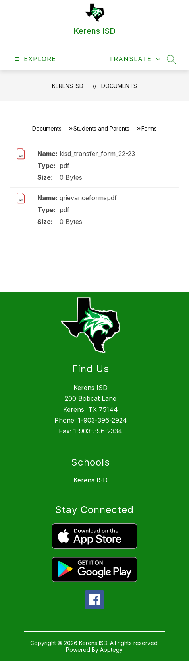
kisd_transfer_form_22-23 (97, 154)
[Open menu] (34, 59)
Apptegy (111, 649)
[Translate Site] (135, 59)
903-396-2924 (105, 420)
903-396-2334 (100, 431)
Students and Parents (101, 128)
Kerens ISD (67, 85)
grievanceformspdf (88, 198)
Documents (119, 85)
